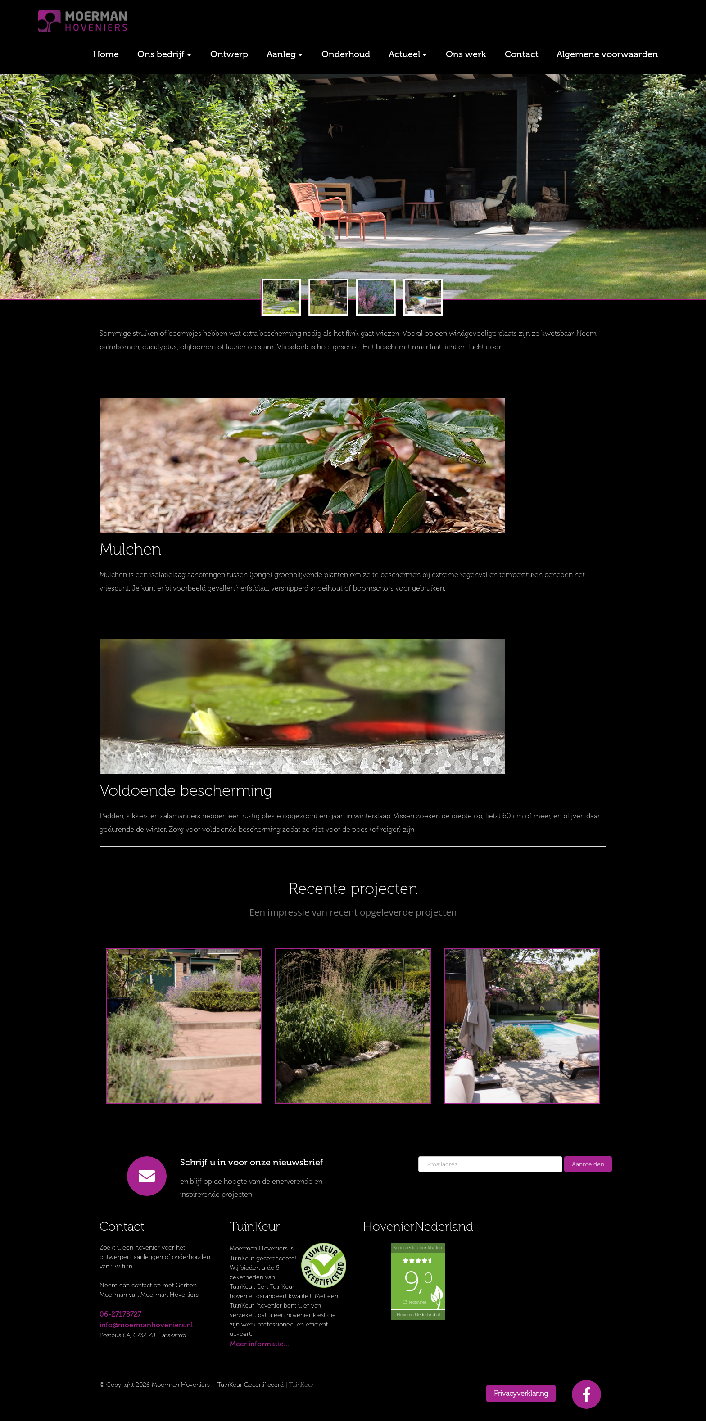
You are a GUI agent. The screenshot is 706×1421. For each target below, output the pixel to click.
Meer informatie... (259, 1344)
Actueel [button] (404, 54)
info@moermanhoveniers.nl (146, 1325)
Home (106, 54)
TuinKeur (301, 1385)
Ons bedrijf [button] (161, 54)
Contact (522, 54)
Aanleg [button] (281, 54)
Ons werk (466, 54)
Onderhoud (345, 54)
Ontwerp (229, 54)
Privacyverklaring (521, 1393)
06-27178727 (120, 1314)
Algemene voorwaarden (607, 54)
